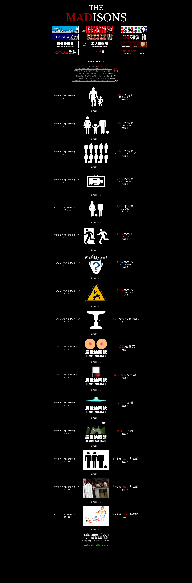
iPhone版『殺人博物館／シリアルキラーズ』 (93, 76)
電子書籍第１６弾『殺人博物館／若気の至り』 (93, 69)
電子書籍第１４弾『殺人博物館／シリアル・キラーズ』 (93, 81)
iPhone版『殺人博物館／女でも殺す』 (93, 74)
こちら (98, 111)
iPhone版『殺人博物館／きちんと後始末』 (93, 78)
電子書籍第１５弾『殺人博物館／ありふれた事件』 (93, 71)
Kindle (91, 66)
